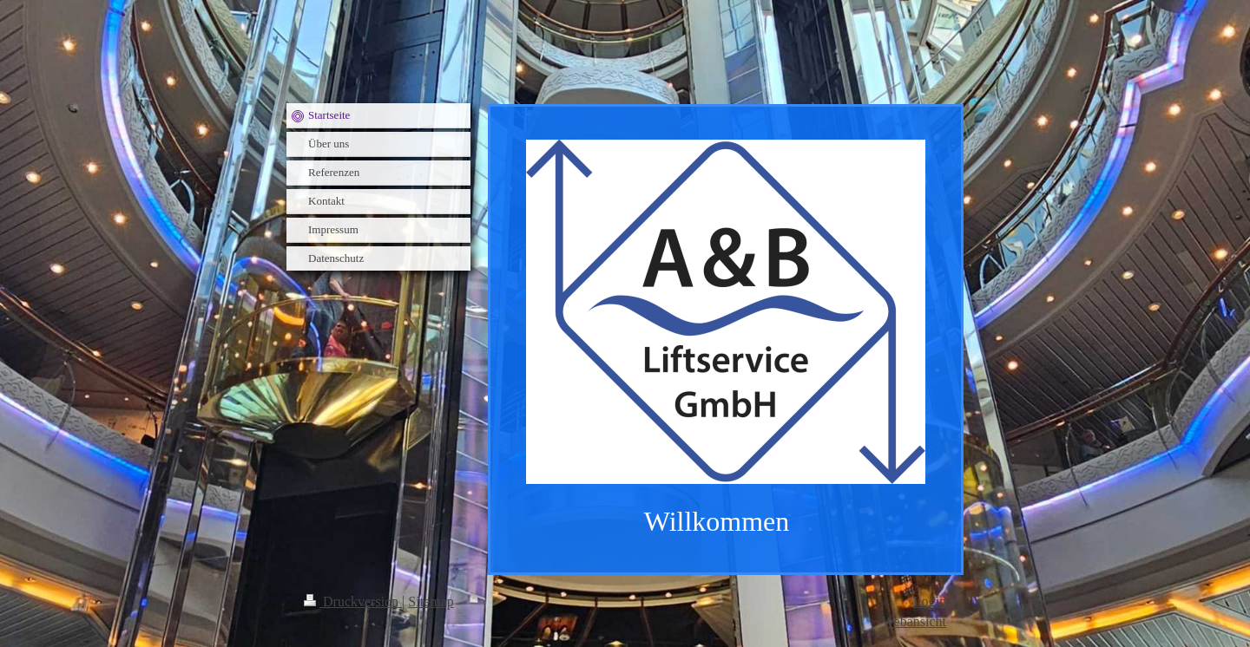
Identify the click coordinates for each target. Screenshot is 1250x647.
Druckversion (353, 601)
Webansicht (914, 621)
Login (929, 601)
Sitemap (430, 601)
